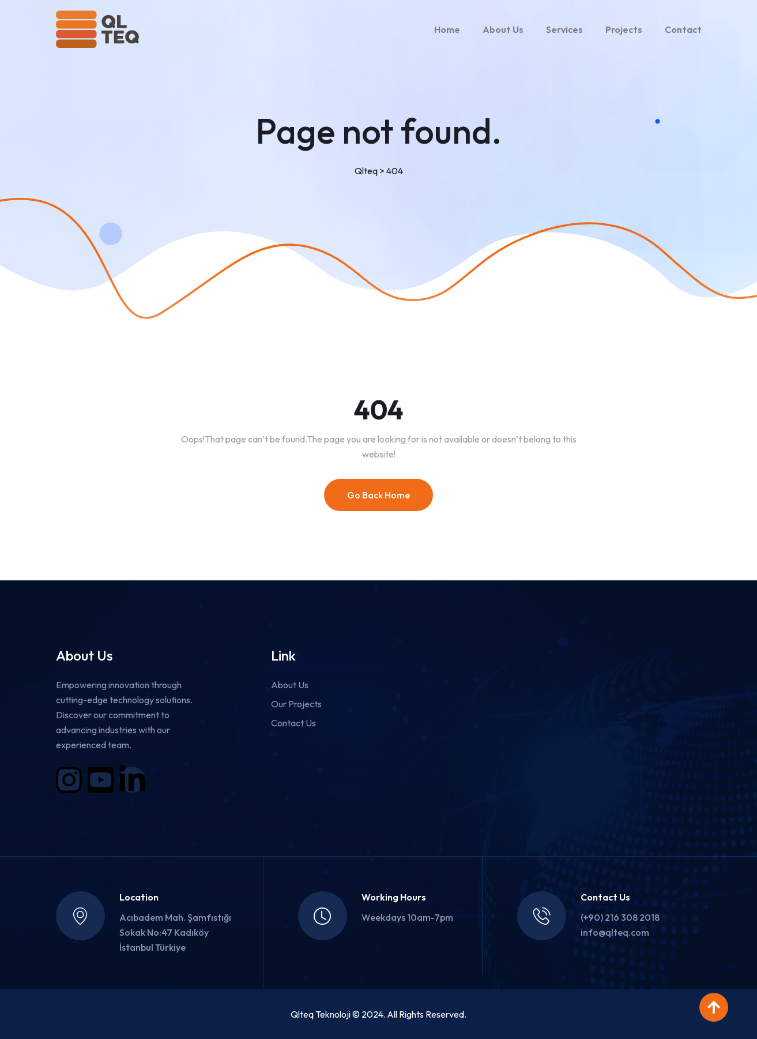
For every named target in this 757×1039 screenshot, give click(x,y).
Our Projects (296, 704)
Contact (683, 29)
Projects (623, 29)
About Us (503, 29)
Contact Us (293, 723)
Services (564, 29)
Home (447, 29)
